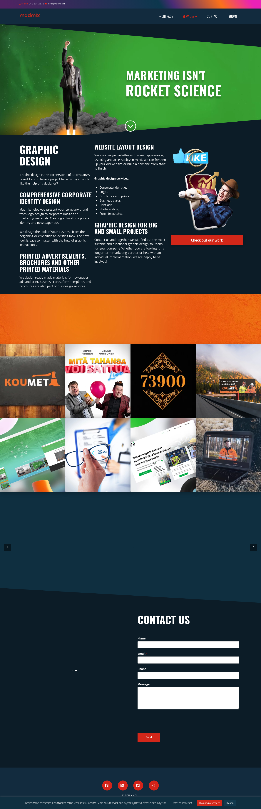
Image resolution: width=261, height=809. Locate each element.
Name (143, 638)
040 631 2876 (36, 3)
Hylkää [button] (229, 803)
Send (149, 737)
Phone (142, 669)
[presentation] (166, 727)
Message (144, 684)
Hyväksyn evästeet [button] (209, 803)
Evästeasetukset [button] (182, 803)
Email (143, 654)
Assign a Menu (130, 795)
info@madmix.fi (56, 3)
